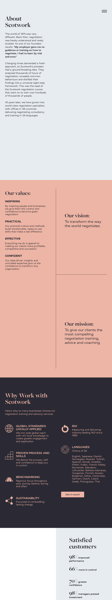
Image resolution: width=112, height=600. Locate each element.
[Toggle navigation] (104, 11)
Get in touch (72, 494)
